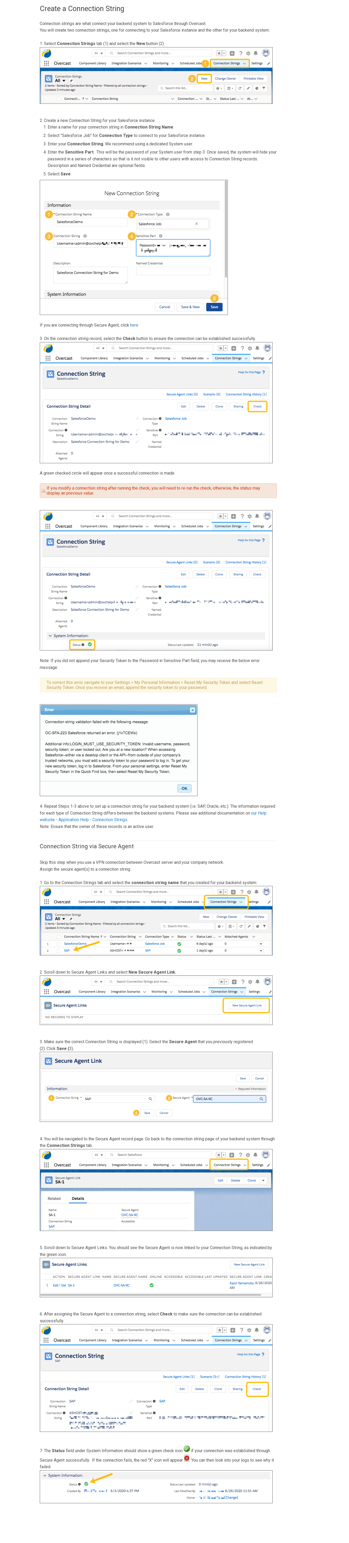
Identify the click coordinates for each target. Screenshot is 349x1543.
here (134, 325)
